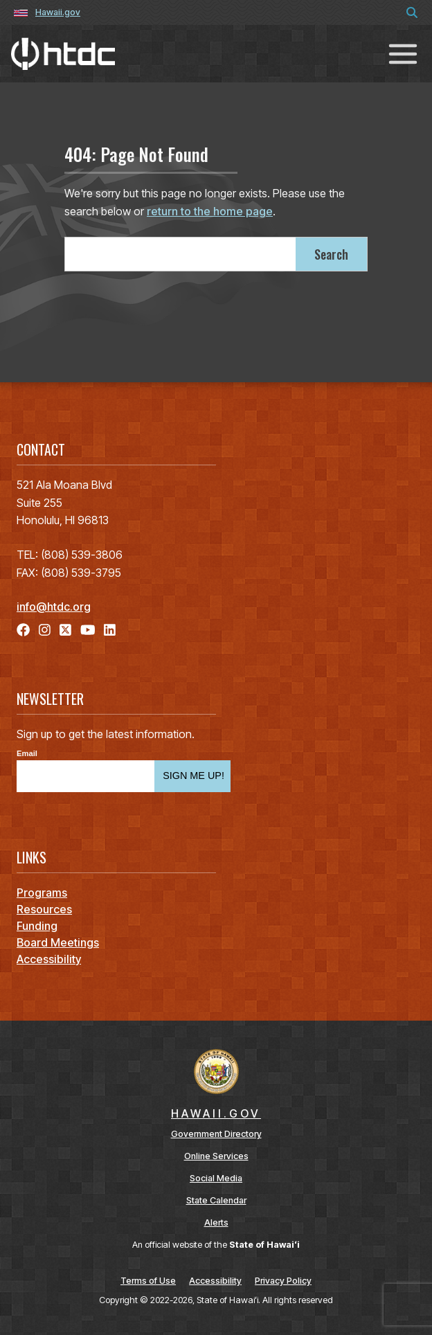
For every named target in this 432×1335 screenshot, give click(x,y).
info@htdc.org (54, 606)
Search (331, 254)
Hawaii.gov (57, 12)
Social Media (216, 1178)
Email (27, 754)
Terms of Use (148, 1280)
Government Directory (216, 1134)
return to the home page (210, 211)
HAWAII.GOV (216, 1113)
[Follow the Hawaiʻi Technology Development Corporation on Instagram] (45, 630)
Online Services (216, 1156)
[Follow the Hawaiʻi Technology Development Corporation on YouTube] (88, 630)
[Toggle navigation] (403, 53)
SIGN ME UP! (193, 775)
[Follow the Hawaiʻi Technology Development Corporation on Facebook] (23, 630)
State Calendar (216, 1200)
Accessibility (215, 1280)
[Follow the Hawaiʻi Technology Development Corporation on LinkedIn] (110, 630)
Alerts (216, 1222)
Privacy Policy (283, 1280)
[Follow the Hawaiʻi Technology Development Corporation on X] (65, 630)
